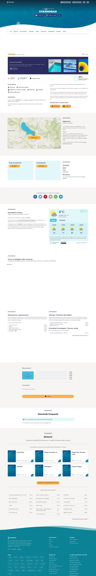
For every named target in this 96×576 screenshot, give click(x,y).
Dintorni (64, 31)
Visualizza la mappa (51, 15)
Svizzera (44, 8)
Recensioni (59, 31)
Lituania (22, 563)
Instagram (19, 549)
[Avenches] (12, 451)
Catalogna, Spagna (53, 558)
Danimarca (28, 557)
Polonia (16, 567)
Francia (16, 560)
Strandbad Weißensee (73, 569)
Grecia (22, 560)
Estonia (41, 557)
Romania (29, 567)
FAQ (50, 543)
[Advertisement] (44, 43)
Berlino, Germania (52, 567)
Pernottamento (51, 31)
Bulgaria (21, 557)
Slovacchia (11, 570)
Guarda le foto (40, 15)
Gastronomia (43, 31)
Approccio (16, 31)
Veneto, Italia (51, 562)
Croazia (10, 563)
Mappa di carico (34, 137)
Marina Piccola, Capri (73, 558)
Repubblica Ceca (31, 570)
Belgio (16, 557)
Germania (35, 557)
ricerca (80, 138)
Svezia (35, 567)
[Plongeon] (39, 466)
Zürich (52, 8)
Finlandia (10, 560)
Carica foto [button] (55, 106)
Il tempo (37, 31)
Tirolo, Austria (52, 556)
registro (14, 166)
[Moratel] (12, 466)
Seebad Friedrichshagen (74, 560)
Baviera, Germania (53, 564)
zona (82, 93)
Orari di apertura (23, 31)
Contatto (51, 545)
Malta (36, 563)
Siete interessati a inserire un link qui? (79, 335)
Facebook (14, 549)
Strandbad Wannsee (73, 567)
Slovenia (17, 570)
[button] (65, 2)
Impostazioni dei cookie (53, 546)
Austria (10, 567)
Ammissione (31, 31)
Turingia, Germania (53, 573)
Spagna (23, 570)
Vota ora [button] (66, 106)
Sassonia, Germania (53, 571)
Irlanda (36, 560)
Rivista (50, 539)
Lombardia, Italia (52, 560)
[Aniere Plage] (67, 466)
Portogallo (22, 567)
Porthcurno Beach (73, 556)
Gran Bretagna (29, 560)
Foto (11, 31)
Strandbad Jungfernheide (74, 562)
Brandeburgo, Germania (54, 569)
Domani (62, 220)
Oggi (53, 220)
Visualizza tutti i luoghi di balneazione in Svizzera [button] (48, 482)
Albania (10, 557)
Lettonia (16, 563)
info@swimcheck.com (73, 539)
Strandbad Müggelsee (74, 566)
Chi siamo (51, 541)
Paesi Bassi (42, 563)
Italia (42, 560)
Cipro (10, 573)
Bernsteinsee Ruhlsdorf (74, 573)
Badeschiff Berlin (72, 571)
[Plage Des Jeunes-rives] (67, 451)
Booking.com (9, 264)
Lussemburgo (29, 563)
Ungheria (39, 570)
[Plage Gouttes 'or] (39, 451)
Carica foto (13, 68)
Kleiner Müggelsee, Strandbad (75, 564)
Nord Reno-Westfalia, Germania (55, 566)
